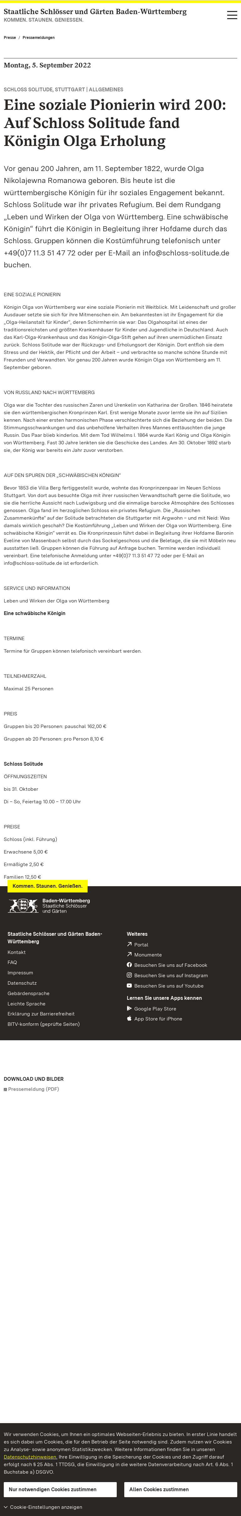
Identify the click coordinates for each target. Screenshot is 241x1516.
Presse (10, 37)
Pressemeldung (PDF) (33, 1089)
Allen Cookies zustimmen (159, 1489)
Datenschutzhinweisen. (30, 1457)
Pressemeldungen (39, 37)
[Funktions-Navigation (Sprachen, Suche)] (232, 15)
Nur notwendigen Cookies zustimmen (53, 1489)
